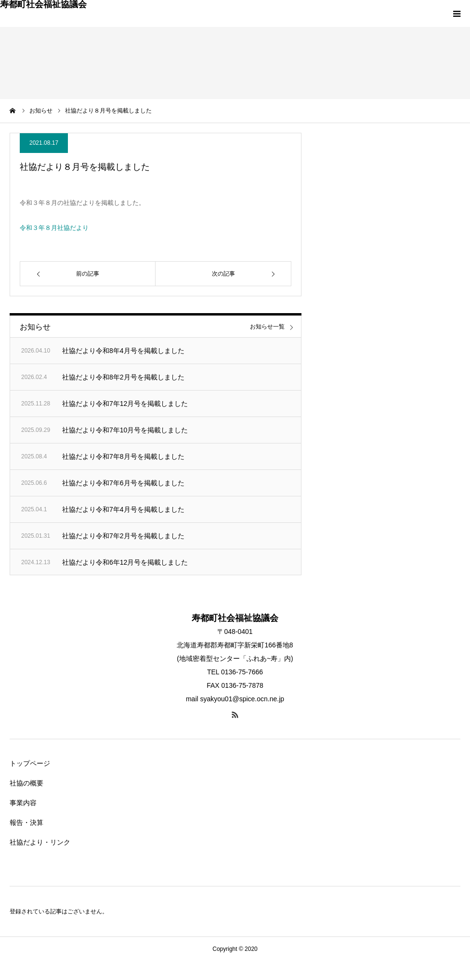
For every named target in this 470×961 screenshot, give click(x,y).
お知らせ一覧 (267, 327)
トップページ (30, 763)
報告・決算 (26, 822)
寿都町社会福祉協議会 (43, 4)
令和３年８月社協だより (54, 227)
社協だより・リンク (40, 842)
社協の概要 (26, 783)
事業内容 (23, 803)
